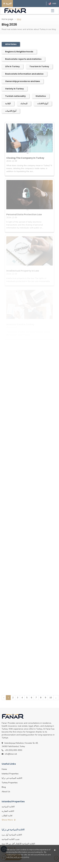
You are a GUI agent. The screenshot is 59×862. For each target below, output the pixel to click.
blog (19, 19)
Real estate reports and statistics (23, 59)
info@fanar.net (9, 754)
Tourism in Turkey (39, 66)
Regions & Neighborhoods (19, 51)
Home (4, 769)
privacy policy (23, 857)
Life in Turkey (12, 66)
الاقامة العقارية (8, 811)
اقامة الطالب (7, 815)
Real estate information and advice (24, 73)
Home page (7, 19)
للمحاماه (24, 103)
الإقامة (8, 103)
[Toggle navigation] (52, 10)
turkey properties (10, 782)
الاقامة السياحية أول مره (12, 834)
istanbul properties (10, 773)
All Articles (10, 44)
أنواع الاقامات (42, 103)
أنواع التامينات (10, 111)
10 (50, 697)
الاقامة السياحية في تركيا (12, 778)
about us (6, 791)
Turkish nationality (15, 96)
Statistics (41, 96)
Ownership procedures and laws (22, 81)
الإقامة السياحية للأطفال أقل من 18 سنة (18, 843)
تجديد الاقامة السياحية (11, 839)
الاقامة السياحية (8, 806)
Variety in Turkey (14, 88)
